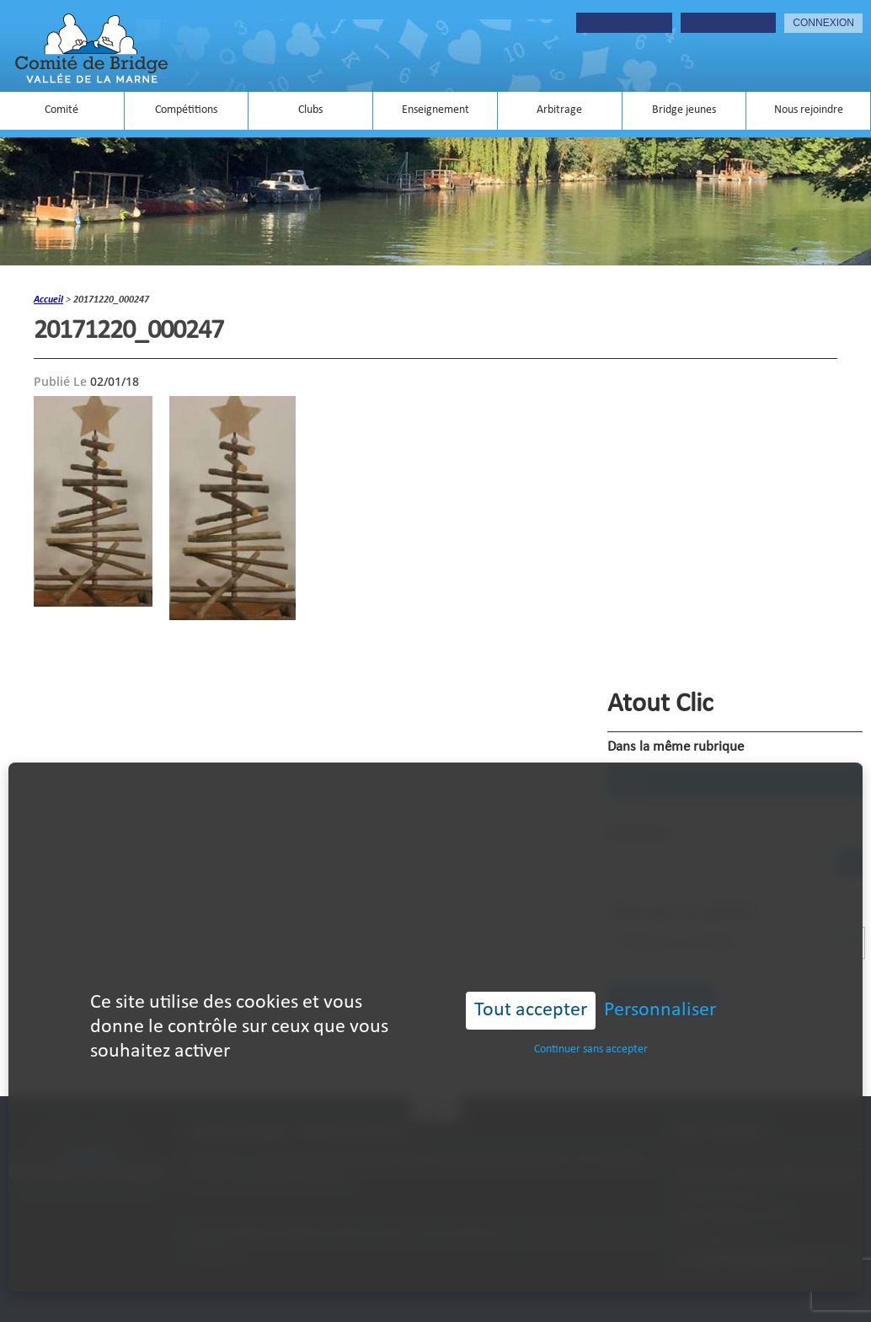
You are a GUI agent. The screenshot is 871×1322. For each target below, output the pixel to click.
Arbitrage (559, 110)
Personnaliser (660, 989)
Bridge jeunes (684, 110)
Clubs (310, 110)
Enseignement (435, 110)
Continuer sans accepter (591, 1028)
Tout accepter (530, 989)
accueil (48, 300)
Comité (61, 110)
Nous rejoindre (808, 110)
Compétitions (186, 110)
